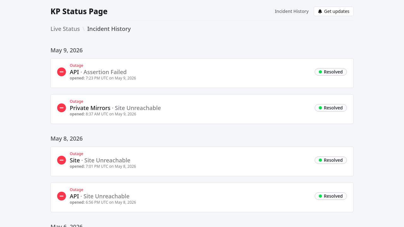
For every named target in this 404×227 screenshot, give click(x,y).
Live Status (65, 28)
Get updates (333, 11)
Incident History (292, 11)
